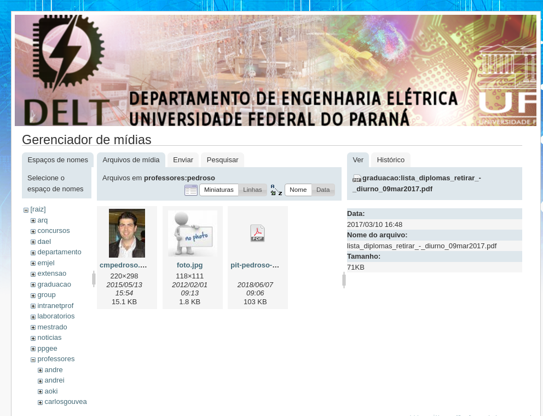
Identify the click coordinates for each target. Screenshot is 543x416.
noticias (49, 337)
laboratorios (55, 316)
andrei (54, 380)
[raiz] (37, 209)
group (46, 294)
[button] (219, 190)
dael (44, 241)
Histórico (391, 160)
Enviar (183, 160)
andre (53, 370)
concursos (53, 230)
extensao (51, 273)
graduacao (54, 284)
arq (42, 220)
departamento (59, 252)
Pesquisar (223, 160)
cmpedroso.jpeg (127, 265)
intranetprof (55, 305)
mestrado (52, 327)
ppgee (47, 348)
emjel (45, 263)
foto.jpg (190, 265)
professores (55, 359)
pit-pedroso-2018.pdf (265, 265)
